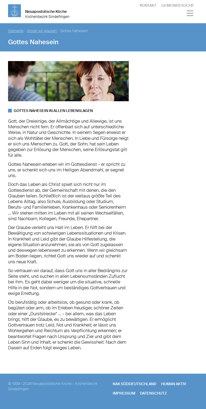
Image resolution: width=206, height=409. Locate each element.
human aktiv (173, 383)
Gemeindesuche (177, 5)
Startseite (16, 31)
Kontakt (148, 5)
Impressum (124, 393)
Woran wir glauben (42, 31)
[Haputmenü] (190, 14)
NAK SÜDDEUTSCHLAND (134, 383)
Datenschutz (153, 393)
